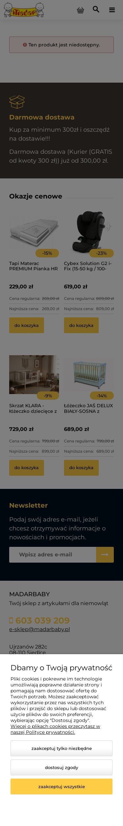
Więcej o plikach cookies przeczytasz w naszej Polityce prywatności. (55, 729)
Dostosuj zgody (61, 767)
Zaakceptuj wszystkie (61, 786)
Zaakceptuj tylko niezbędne (61, 748)
